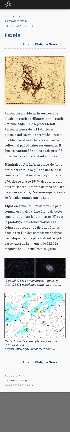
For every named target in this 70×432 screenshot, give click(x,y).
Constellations (17, 26)
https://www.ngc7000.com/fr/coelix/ (29, 349)
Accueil (10, 16)
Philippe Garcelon (49, 44)
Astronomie (14, 21)
